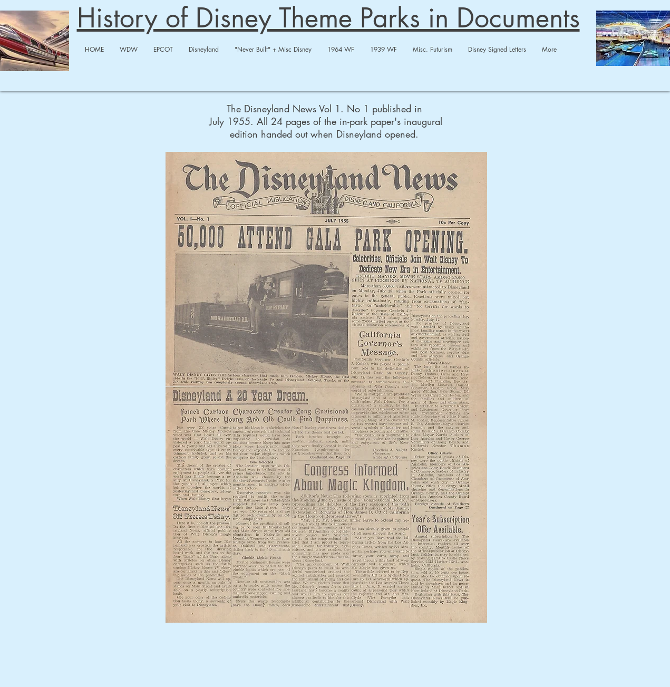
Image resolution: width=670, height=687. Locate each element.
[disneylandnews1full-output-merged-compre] (326, 388)
